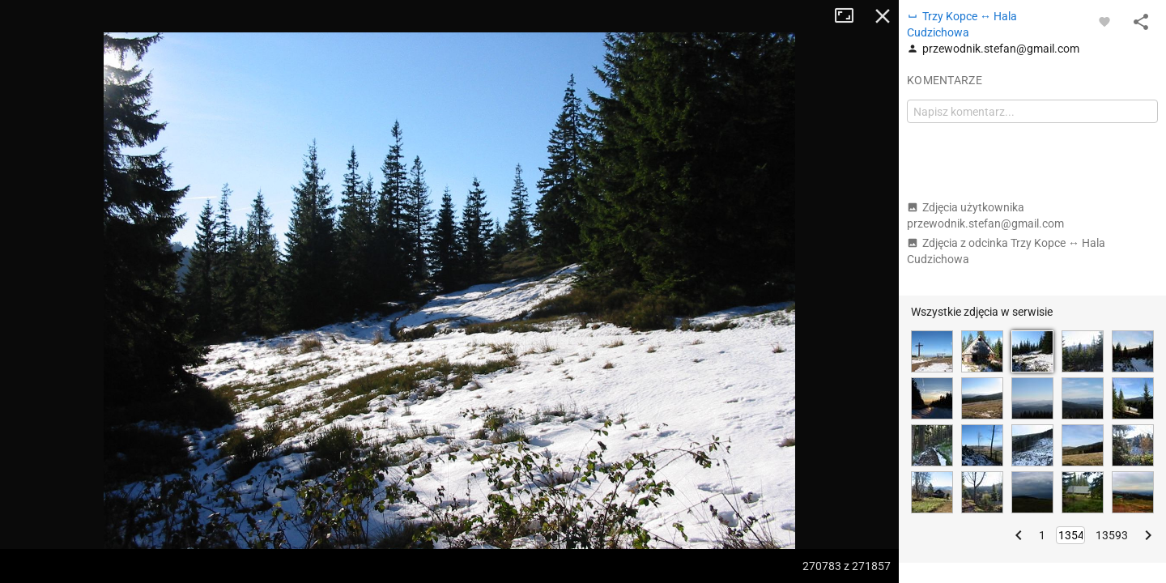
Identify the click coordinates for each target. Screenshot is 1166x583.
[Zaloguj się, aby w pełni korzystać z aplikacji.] (1104, 21)
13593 (1112, 535)
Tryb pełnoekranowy (850, 16)
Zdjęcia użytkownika (985, 215)
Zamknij (882, 16)
